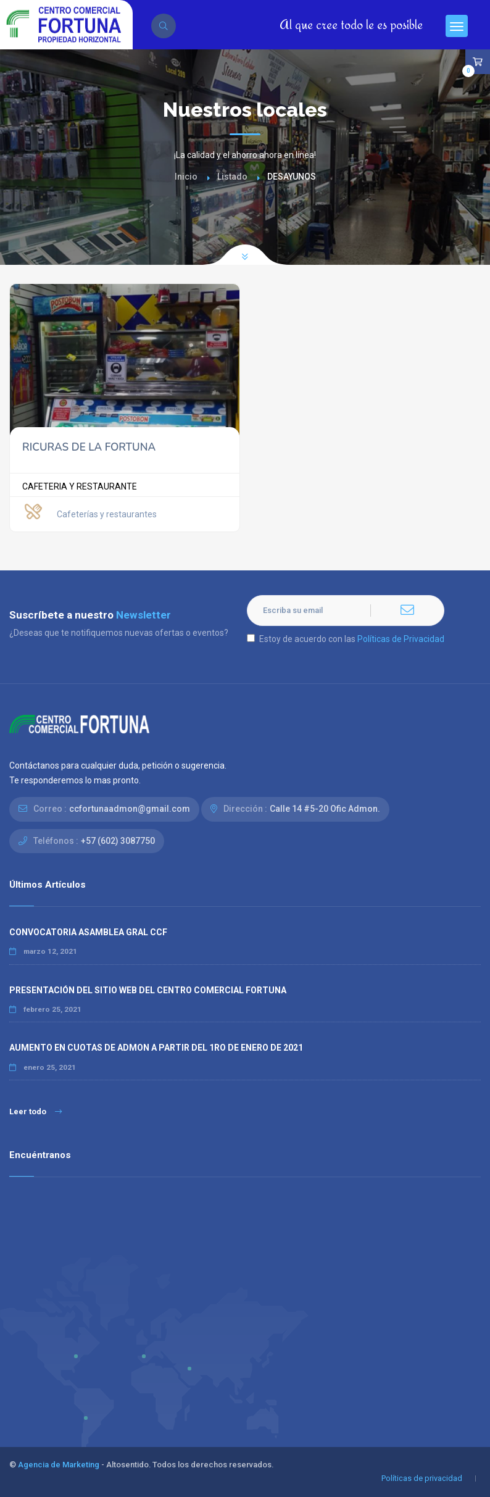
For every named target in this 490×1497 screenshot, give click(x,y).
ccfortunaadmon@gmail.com (129, 809)
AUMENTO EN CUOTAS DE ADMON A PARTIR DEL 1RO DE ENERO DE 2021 (156, 1048)
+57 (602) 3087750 (118, 841)
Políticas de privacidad (421, 1478)
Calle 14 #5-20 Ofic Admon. (325, 809)
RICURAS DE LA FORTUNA (89, 447)
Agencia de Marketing (58, 1464)
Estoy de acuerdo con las (345, 639)
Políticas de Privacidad (400, 639)
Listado (232, 176)
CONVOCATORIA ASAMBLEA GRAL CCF (88, 932)
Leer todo (35, 1111)
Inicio (186, 176)
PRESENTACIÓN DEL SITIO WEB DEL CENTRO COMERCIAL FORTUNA (147, 990)
